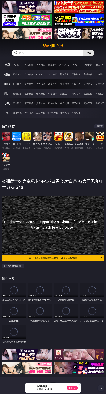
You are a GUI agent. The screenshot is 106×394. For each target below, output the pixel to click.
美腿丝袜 (64, 93)
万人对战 (40, 64)
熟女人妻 (64, 74)
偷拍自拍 (29, 84)
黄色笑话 (88, 103)
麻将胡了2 (64, 64)
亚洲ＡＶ (17, 74)
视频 (7, 74)
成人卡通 (40, 84)
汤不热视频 (52, 112)
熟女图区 (88, 93)
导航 (7, 113)
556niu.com (53, 46)
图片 (7, 93)
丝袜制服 (76, 74)
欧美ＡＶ (40, 74)
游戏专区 (52, 64)
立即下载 (72, 388)
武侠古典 (52, 103)
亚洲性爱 (17, 84)
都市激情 (17, 103)
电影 (7, 84)
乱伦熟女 (88, 84)
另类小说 (76, 103)
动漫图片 (52, 93)
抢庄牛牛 (100, 64)
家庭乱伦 (29, 103)
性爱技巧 (100, 103)
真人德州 (29, 64)
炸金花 (76, 64)
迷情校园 (64, 103)
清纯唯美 (76, 93)
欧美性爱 (52, 84)
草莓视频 (40, 112)
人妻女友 (40, 103)
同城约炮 (17, 112)
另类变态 (100, 84)
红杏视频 (64, 112)
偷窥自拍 (17, 93)
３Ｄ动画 (52, 74)
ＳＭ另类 (100, 74)
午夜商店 (29, 112)
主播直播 (88, 74)
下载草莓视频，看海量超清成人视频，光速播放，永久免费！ (65, 257)
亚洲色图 (29, 93)
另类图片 (100, 93)
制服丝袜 (64, 84)
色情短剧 (76, 112)
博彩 (7, 64)
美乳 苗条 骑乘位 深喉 (13, 266)
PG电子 (17, 64)
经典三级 (76, 84)
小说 (7, 103)
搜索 (89, 52)
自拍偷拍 (29, 74)
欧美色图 (40, 93)
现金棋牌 (88, 64)
